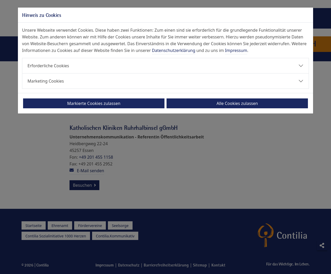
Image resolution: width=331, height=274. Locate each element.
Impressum (236, 50)
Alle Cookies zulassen (237, 103)
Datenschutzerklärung (173, 50)
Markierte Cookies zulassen (93, 103)
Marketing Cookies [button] (45, 81)
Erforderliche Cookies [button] (48, 66)
